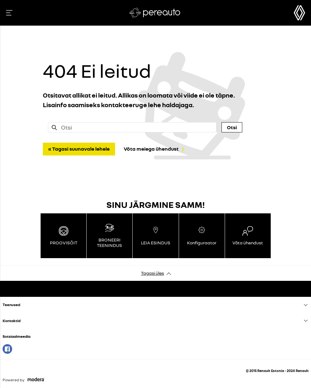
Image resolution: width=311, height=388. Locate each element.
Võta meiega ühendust (151, 149)
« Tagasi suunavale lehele (79, 149)
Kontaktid (11, 320)
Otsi (232, 127)
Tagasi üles (152, 273)
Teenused (11, 304)
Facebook (7, 349)
